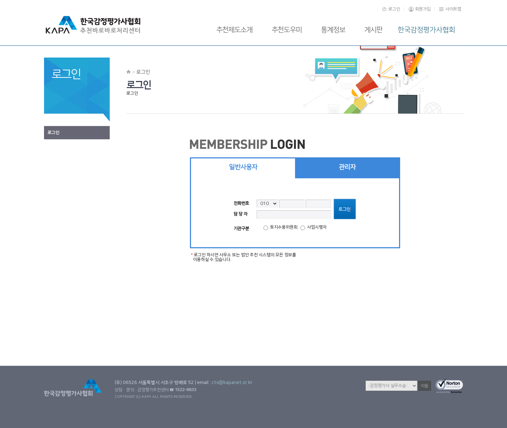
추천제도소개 (234, 30)
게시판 (373, 30)
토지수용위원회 (280, 227)
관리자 (347, 167)
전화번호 (241, 203)
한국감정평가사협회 (426, 30)
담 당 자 (240, 214)
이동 (425, 386)
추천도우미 (287, 30)
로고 (96, 24)
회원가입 (423, 9)
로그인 (394, 9)
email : (224, 382)
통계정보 (333, 30)
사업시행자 (313, 227)
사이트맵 (453, 9)
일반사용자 (243, 167)
